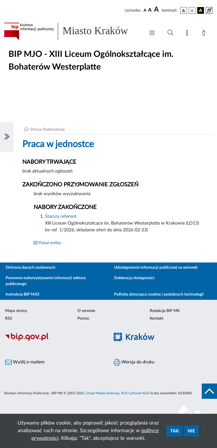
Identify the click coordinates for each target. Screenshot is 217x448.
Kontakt (156, 318)
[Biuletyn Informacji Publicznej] (54, 339)
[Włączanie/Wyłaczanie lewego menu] (7, 137)
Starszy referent (61, 216)
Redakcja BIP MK (165, 311)
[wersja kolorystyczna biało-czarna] (192, 10)
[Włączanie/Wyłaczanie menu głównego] (152, 33)
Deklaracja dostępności (134, 278)
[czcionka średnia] (149, 10)
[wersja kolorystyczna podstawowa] (183, 10)
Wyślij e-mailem (25, 362)
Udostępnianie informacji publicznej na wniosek (156, 268)
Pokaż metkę (50, 243)
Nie (191, 431)
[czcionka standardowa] (145, 10)
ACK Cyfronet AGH (135, 393)
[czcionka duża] (157, 10)
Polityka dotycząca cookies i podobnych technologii (159, 294)
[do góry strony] (209, 391)
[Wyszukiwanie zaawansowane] (170, 33)
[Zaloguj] (204, 34)
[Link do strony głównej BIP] (71, 31)
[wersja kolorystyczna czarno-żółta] (200, 10)
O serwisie (86, 311)
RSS (8, 318)
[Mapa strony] (188, 34)
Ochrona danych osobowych (30, 268)
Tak (174, 431)
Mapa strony (16, 311)
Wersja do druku (134, 362)
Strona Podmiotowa (47, 130)
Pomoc (83, 318)
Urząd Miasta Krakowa (102, 393)
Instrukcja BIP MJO (22, 294)
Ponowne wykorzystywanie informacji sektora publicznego (46, 281)
